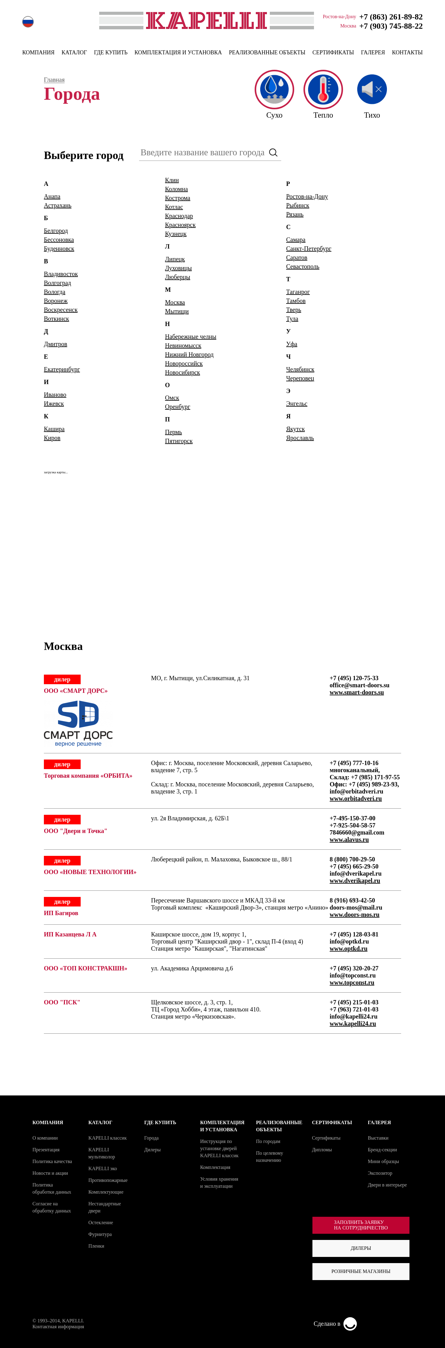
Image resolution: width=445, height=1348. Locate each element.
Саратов (296, 257)
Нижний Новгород (189, 354)
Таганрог (298, 291)
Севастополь (302, 266)
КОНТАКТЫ (407, 52)
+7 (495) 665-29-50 (354, 866)
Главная (54, 80)
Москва (175, 302)
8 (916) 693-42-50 (352, 900)
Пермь (173, 432)
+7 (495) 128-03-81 (354, 934)
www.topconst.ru (352, 982)
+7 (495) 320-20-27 (354, 968)
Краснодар (179, 215)
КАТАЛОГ (74, 52)
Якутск (295, 428)
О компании (45, 1138)
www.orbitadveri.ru (356, 798)
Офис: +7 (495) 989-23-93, (364, 784)
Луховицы (178, 268)
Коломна (176, 189)
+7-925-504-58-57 (352, 825)
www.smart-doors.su (357, 692)
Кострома (177, 198)
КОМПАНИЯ (38, 52)
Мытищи (177, 311)
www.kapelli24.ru (353, 1023)
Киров (52, 437)
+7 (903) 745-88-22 (391, 26)
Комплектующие (106, 1192)
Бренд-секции (382, 1149)
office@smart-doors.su (360, 685)
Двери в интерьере (387, 1184)
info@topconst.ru (353, 975)
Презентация (46, 1149)
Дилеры (152, 1149)
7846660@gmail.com (357, 832)
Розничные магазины (360, 1271)
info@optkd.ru (349, 941)
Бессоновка (59, 239)
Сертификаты (326, 1138)
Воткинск (56, 318)
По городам (268, 1141)
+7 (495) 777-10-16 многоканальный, (355, 766)
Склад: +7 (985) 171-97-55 (365, 777)
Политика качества (52, 1161)
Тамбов (296, 300)
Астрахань (57, 205)
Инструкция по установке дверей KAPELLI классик (219, 1148)
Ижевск (54, 403)
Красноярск (180, 224)
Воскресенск (61, 309)
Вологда (54, 291)
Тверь (293, 309)
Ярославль (300, 437)
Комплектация (215, 1167)
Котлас (174, 206)
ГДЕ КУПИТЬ (110, 52)
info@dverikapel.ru (356, 873)
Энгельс (296, 403)
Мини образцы (383, 1161)
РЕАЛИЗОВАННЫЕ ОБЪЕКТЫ (267, 52)
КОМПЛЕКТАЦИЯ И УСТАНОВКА (178, 52)
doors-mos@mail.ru (356, 907)
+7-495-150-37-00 (352, 818)
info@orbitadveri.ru (357, 791)
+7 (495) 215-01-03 (354, 1002)
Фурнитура (100, 1234)
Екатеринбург (62, 369)
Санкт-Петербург (308, 248)
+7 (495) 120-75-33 (354, 678)
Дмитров (55, 344)
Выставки (378, 1138)
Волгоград (57, 282)
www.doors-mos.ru (354, 914)
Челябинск (300, 369)
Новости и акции (50, 1173)
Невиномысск (183, 345)
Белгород (56, 230)
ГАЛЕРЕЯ (373, 52)
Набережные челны (190, 336)
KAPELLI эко (102, 1168)
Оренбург (177, 406)
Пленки (96, 1246)
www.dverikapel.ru (355, 880)
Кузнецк (176, 233)
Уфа (291, 344)
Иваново (55, 394)
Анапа (52, 196)
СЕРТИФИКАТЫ (333, 52)
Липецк (175, 259)
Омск (172, 397)
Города (151, 1138)
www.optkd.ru (348, 948)
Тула (292, 318)
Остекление (100, 1222)
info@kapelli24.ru (354, 1016)
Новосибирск (182, 372)
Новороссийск (184, 363)
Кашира (54, 428)
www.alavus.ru (349, 839)
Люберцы (177, 277)
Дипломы (322, 1149)
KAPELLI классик (107, 1138)
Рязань (294, 214)
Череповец (300, 378)
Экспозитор (380, 1173)
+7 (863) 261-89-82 (391, 16)
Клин (172, 180)
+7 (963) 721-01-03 (354, 1009)
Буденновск (59, 248)
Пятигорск (179, 440)
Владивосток (61, 273)
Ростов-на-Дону (307, 196)
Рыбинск (297, 205)
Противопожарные (108, 1180)
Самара (296, 239)
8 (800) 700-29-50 (352, 859)
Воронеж (56, 300)
